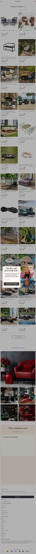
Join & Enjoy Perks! (11, 284)
